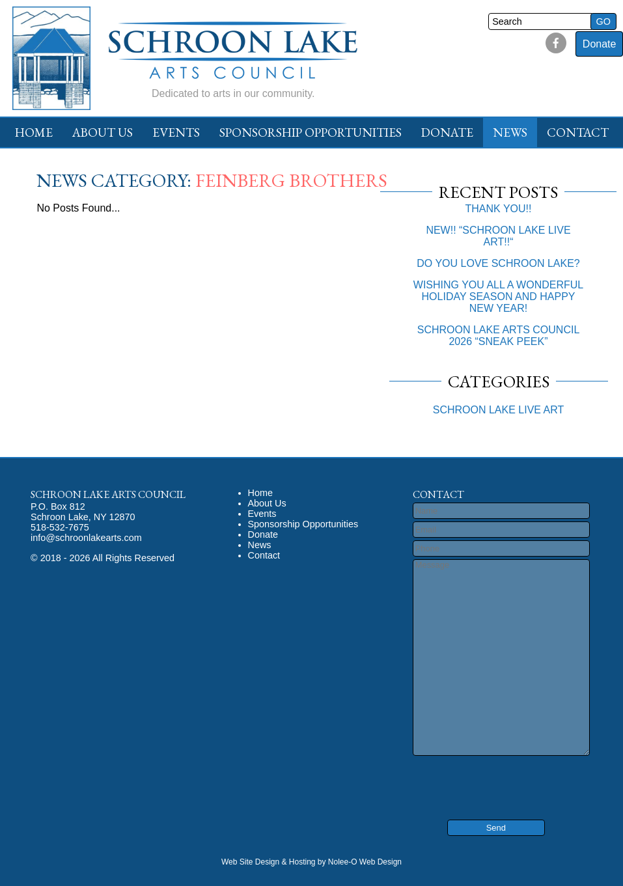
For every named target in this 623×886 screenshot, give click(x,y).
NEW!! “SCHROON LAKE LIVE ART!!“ (498, 236)
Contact (578, 132)
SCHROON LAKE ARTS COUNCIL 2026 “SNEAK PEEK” (498, 335)
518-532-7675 (60, 527)
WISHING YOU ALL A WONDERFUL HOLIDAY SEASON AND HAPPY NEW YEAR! (498, 296)
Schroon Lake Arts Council (108, 494)
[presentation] (491, 778)
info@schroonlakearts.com (86, 538)
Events (176, 132)
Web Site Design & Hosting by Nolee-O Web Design (311, 861)
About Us (102, 132)
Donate (599, 43)
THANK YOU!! (498, 208)
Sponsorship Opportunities (310, 132)
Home (34, 132)
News (510, 132)
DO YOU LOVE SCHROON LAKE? (498, 263)
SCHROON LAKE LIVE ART (498, 409)
